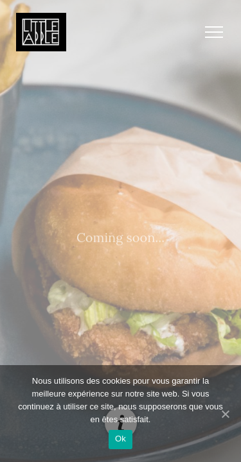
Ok (120, 438)
